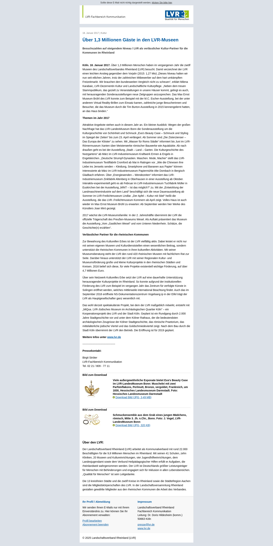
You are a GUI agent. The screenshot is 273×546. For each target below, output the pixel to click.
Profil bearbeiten (92, 520)
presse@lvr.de (146, 524)
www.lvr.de (114, 337)
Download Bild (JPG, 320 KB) (132, 425)
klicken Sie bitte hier (162, 2)
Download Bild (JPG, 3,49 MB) (133, 397)
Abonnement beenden (95, 524)
